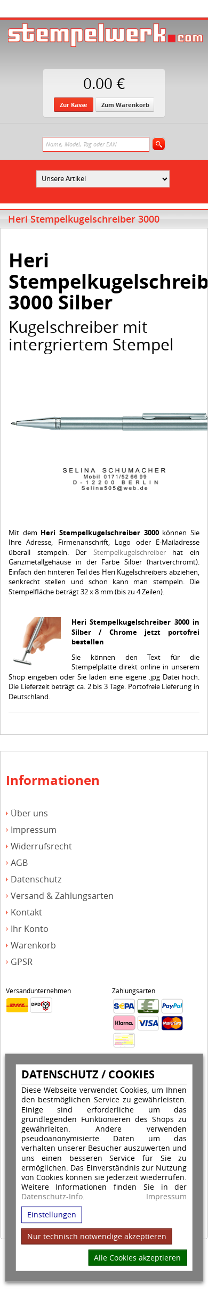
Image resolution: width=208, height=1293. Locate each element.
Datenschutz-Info (52, 1196)
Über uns (29, 813)
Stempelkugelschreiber (129, 552)
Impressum (166, 1196)
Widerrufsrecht (41, 846)
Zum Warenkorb (125, 105)
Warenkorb (33, 945)
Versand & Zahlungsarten (62, 896)
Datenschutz (36, 879)
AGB (19, 863)
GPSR (22, 962)
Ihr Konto (30, 929)
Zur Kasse (73, 105)
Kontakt (26, 912)
